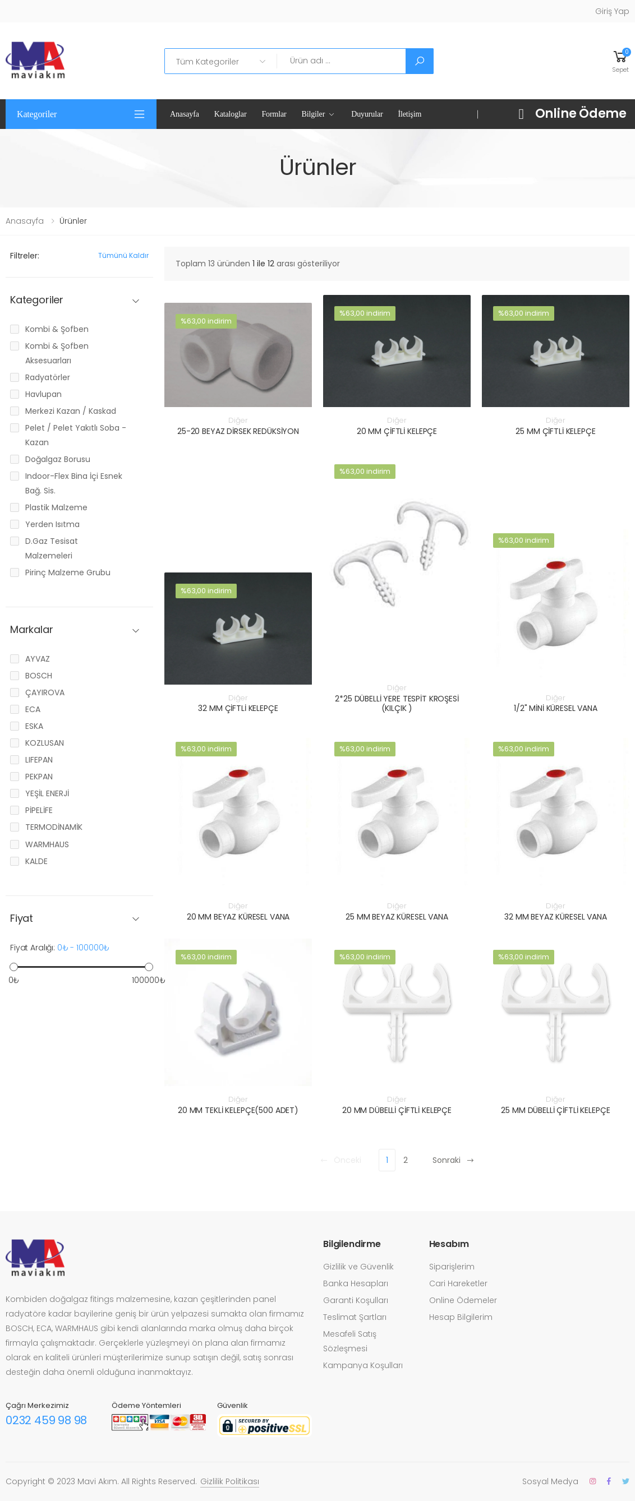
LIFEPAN (39, 759)
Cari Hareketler (458, 1283)
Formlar (273, 114)
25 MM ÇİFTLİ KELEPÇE (555, 431)
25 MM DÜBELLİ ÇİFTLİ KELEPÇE (555, 1110)
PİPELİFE (39, 810)
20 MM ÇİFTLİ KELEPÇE (397, 431)
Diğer (238, 420)
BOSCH (38, 675)
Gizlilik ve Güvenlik (358, 1266)
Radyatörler (47, 377)
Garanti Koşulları (355, 1300)
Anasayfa (184, 114)
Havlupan (43, 394)
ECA (32, 709)
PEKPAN (39, 776)
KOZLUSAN (44, 743)
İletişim (410, 114)
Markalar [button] (31, 630)
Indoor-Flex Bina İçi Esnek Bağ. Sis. (73, 483)
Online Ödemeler (463, 1300)
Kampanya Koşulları (363, 1365)
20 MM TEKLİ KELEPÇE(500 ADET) (238, 1110)
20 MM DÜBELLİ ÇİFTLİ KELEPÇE (397, 1110)
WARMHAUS (47, 844)
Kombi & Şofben (57, 329)
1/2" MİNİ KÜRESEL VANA (555, 708)
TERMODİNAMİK (53, 827)
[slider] (14, 967)
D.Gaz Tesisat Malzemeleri (51, 548)
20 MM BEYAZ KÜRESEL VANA (238, 916)
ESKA (34, 726)
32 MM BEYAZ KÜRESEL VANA (555, 916)
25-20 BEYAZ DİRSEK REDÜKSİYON (238, 431)
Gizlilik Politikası (229, 1481)
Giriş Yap (612, 11)
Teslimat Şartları (354, 1317)
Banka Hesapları (355, 1283)
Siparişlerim (452, 1266)
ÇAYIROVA (45, 692)
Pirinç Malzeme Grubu (68, 572)
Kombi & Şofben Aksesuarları (57, 353)
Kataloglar (230, 114)
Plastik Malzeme (56, 507)
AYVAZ (37, 658)
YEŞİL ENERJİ (47, 793)
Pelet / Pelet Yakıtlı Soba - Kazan (75, 435)
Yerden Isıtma (52, 524)
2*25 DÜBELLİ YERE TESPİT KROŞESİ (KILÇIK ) (397, 703)
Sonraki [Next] (453, 1160)
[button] (620, 61)
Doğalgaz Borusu (57, 459)
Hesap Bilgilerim (461, 1317)
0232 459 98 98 (46, 1420)
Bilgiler (313, 114)
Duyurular (367, 114)
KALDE (36, 861)
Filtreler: (24, 255)
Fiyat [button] (21, 919)
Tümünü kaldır (123, 255)
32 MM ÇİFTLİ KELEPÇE (238, 708)
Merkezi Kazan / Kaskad (70, 411)
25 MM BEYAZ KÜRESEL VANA (397, 916)
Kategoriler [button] (37, 114)
